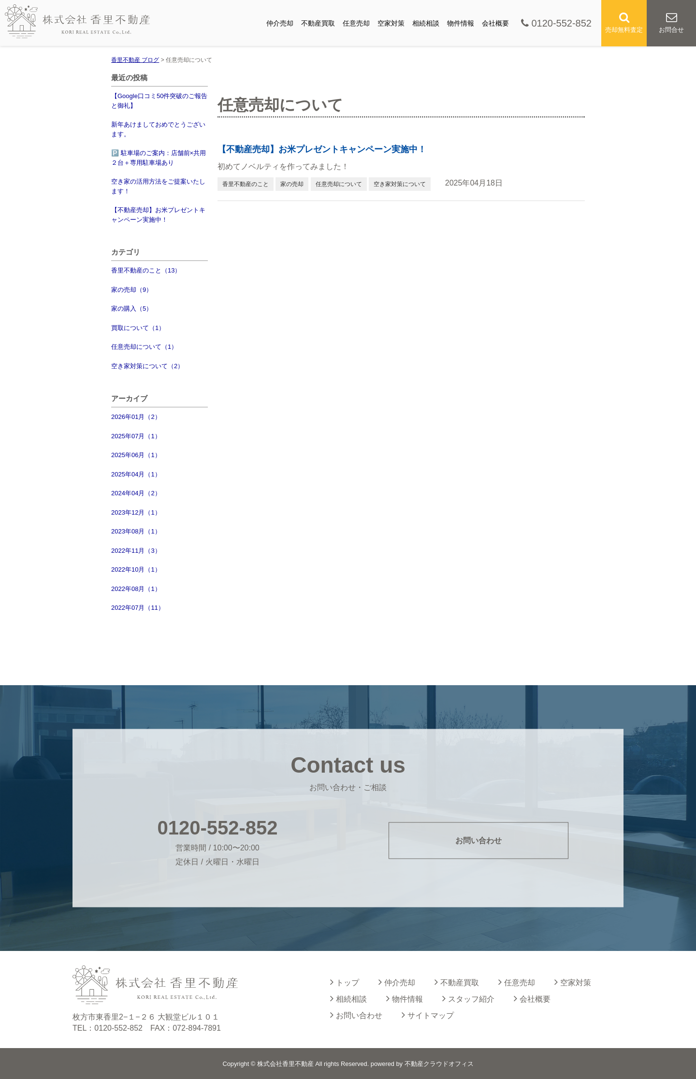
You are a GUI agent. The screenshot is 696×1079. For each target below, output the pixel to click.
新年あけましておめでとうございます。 (158, 129)
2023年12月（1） (136, 512)
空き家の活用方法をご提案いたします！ (158, 186)
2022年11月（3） (136, 550)
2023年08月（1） (136, 531)
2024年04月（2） (136, 493)
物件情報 (460, 23)
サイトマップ (428, 1015)
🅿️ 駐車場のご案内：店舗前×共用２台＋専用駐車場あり (158, 157)
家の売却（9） (131, 289)
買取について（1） (138, 327)
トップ (344, 982)
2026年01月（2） (136, 416)
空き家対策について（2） (147, 366)
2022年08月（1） (136, 588)
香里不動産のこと (245, 184)
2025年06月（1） (136, 455)
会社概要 (495, 23)
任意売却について (339, 184)
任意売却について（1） (144, 346)
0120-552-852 (556, 23)
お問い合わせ (478, 840)
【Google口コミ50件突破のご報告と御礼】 (159, 100)
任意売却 (356, 23)
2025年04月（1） (136, 474)
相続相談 (425, 23)
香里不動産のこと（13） (146, 270)
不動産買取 (318, 23)
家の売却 (292, 184)
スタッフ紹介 (468, 998)
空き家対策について (400, 184)
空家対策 (391, 23)
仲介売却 (279, 23)
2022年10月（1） (136, 569)
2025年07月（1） (136, 436)
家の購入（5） (131, 308)
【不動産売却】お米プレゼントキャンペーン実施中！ (158, 214)
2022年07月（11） (137, 607)
